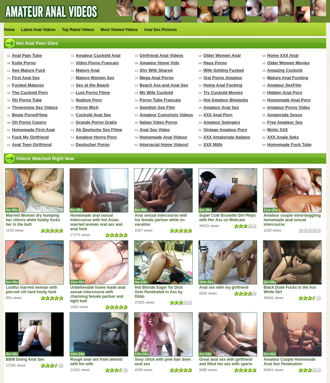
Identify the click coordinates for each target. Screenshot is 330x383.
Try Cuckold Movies (223, 92)
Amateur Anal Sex (221, 107)
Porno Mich (87, 107)
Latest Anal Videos (38, 29)
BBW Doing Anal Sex (25, 359)
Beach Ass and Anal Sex (164, 85)
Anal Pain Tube (27, 55)
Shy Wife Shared (156, 70)
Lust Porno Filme (93, 92)
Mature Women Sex (95, 77)
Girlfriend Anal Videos (161, 55)
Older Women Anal (222, 55)
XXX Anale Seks (283, 137)
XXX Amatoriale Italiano (226, 137)
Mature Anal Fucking (287, 77)
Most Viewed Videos (119, 29)
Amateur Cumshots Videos (166, 114)
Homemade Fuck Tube (289, 144)
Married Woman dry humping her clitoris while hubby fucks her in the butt (33, 220)
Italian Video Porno (159, 122)
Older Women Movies (288, 62)
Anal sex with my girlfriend (223, 287)
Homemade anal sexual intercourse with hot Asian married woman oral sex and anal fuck (96, 222)
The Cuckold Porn (30, 92)
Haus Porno (215, 62)
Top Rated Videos (78, 29)
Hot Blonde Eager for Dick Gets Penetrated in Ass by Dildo (159, 292)
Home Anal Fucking (222, 85)
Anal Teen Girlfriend (32, 144)
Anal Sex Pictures (160, 29)
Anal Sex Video (155, 129)
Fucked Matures (28, 85)
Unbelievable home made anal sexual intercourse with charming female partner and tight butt (97, 294)
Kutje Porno (24, 62)
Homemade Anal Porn (289, 100)
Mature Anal (88, 70)
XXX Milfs (212, 144)
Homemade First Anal (33, 129)
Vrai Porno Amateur (222, 77)
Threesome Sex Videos (35, 107)
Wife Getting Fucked (223, 70)
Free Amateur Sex (285, 122)
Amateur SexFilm (284, 85)
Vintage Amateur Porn (225, 129)
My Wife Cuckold (156, 92)
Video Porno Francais (97, 62)
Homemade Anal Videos (163, 137)
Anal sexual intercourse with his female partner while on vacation (161, 220)
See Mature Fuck (28, 70)
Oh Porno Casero (29, 122)
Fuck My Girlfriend (30, 137)
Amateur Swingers (221, 122)
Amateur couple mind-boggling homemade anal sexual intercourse (292, 220)
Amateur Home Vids (159, 62)
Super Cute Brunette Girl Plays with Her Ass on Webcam (227, 217)
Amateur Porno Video (288, 107)
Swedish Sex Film (157, 107)
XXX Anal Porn (218, 114)
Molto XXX (277, 129)
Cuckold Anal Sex (93, 114)
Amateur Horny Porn (96, 137)
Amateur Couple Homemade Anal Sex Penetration (289, 361)
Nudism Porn (89, 100)
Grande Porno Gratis (96, 122)
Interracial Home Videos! (164, 144)
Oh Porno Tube (27, 100)
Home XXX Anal (282, 55)
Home (9, 29)
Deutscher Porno (93, 144)
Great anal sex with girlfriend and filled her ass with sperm (225, 361)
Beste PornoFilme (30, 114)
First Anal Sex (26, 77)
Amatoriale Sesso (284, 114)
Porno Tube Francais (160, 100)
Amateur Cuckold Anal (98, 55)
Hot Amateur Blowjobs (225, 100)
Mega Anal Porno (157, 77)
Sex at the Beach (92, 85)
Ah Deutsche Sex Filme (99, 129)
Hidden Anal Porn (284, 92)
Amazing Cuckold (284, 70)
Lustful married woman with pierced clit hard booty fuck (31, 289)
